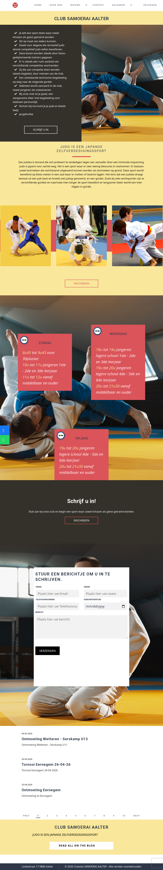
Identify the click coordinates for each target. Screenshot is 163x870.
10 (123, 821)
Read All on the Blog (81, 851)
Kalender (118, 5)
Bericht (39, 612)
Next (136, 821)
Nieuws (75, 5)
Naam (87, 586)
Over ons (56, 5)
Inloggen (150, 5)
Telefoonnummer (45, 599)
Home (38, 5)
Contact (98, 5)
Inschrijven (81, 283)
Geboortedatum (92, 599)
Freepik (89, 688)
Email (39, 586)
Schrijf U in (40, 129)
